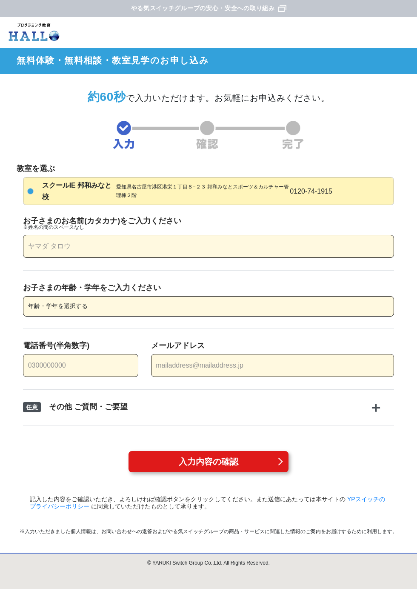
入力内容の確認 (208, 461)
